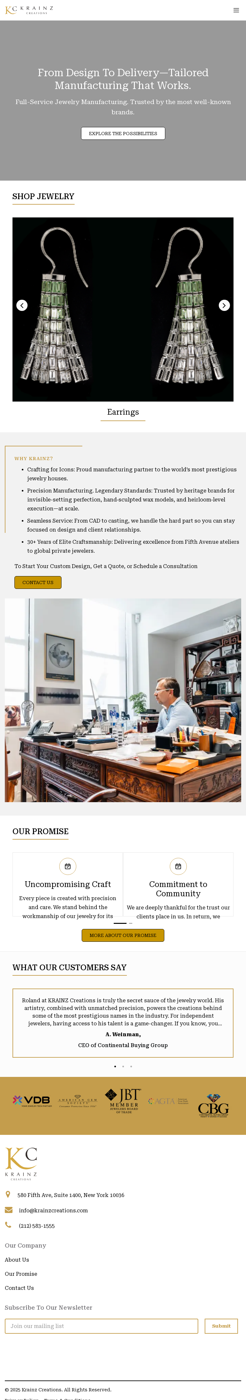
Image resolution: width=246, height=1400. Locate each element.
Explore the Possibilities (123, 133)
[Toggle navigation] (236, 10)
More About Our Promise (123, 935)
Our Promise (21, 1274)
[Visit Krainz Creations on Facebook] (25, 1342)
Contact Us (37, 582)
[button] (120, 923)
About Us (17, 1260)
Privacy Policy (21, 1380)
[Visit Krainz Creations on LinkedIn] (9, 1342)
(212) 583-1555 (37, 1226)
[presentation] (22, 305)
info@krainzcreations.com (53, 1211)
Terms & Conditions (67, 1380)
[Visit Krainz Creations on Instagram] (41, 1342)
